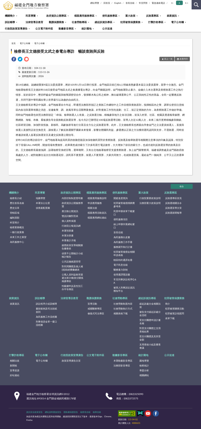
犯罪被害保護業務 (130, 22)
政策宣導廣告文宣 (71, 360)
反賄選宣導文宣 (173, 207)
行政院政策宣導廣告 (16, 28)
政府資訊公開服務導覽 (72, 205)
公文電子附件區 (44, 28)
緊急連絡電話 (158, 3)
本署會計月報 (69, 240)
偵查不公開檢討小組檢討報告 (72, 255)
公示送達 (107, 28)
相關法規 (14, 360)
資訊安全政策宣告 (34, 412)
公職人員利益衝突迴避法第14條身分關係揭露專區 (72, 277)
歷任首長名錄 (17, 203)
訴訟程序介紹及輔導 (46, 303)
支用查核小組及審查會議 (150, 346)
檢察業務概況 (17, 227)
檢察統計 (144, 365)
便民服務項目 (121, 219)
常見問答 (143, 3)
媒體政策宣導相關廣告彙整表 (72, 247)
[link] (13, 59)
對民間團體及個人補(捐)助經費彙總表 (72, 268)
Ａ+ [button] (186, 3)
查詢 (196, 4)
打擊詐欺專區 (155, 22)
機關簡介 (10, 15)
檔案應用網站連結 (97, 217)
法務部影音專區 (122, 365)
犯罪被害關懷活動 (174, 308)
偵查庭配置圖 (43, 207)
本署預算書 (67, 230)
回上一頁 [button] (168, 59)
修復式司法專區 (96, 313)
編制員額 (14, 217)
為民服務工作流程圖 (46, 316)
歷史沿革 (14, 207)
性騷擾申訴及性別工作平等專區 (72, 288)
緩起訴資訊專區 (103, 22)
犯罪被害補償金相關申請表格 (124, 253)
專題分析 (144, 370)
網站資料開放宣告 (53, 412)
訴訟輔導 (10, 22)
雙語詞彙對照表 (70, 216)
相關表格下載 (121, 313)
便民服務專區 (109, 15)
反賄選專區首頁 (173, 198)
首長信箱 (130, 3)
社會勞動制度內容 (123, 303)
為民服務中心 (17, 241)
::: (2, 2)
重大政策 (130, 15)
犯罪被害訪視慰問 (174, 313)
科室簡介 (14, 222)
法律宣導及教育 (34, 22)
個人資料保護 (69, 220)
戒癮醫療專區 (95, 308)
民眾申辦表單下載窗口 (124, 213)
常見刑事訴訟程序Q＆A (125, 281)
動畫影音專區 (66, 28)
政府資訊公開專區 (56, 15)
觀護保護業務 (56, 22)
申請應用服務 (95, 203)
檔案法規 (92, 207)
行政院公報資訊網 (71, 225)
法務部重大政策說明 (150, 203)
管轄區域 (14, 212)
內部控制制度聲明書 (72, 198)
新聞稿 (13, 365)
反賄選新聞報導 (173, 212)
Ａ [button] (179, 3)
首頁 (13, 43)
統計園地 (86, 28)
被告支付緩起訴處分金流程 (150, 313)
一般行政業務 (17, 232)
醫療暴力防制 (121, 269)
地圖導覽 (40, 198)
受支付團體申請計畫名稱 (150, 322)
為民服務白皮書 (122, 237)
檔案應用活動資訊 (97, 212)
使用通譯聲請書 (122, 274)
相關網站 (144, 375)
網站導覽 (94, 3)
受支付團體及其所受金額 (150, 338)
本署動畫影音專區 (123, 360)
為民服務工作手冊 (123, 242)
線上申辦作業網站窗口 (124, 226)
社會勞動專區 (79, 22)
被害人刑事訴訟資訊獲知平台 (124, 289)
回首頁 (106, 3)
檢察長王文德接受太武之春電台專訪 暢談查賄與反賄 (59, 51)
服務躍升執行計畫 (123, 246)
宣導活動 (92, 303)
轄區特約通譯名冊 (123, 259)
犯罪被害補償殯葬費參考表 (124, 205)
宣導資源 (14, 370)
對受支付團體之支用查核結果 (150, 330)
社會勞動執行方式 (123, 308)
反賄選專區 (152, 15)
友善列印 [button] (184, 59)
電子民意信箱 (121, 264)
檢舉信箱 (97, 412)
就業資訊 (172, 15)
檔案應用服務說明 (97, 198)
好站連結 (14, 375)
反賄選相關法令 (173, 203)
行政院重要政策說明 (150, 198)
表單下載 (170, 318)
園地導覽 (144, 360)
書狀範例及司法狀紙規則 (46, 310)
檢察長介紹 (16, 198)
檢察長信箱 (85, 412)
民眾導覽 (31, 15)
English (117, 3)
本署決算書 (67, 235)
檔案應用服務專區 (84, 15)
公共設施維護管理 (71, 261)
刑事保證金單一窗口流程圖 (46, 323)
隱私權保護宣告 (71, 412)
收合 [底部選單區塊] (182, 186)
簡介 (167, 303)
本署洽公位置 (43, 203)
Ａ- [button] (172, 3)
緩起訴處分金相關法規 (150, 305)
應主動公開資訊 (70, 211)
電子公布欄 (177, 22)
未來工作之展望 (18, 237)
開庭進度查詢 (121, 198)
